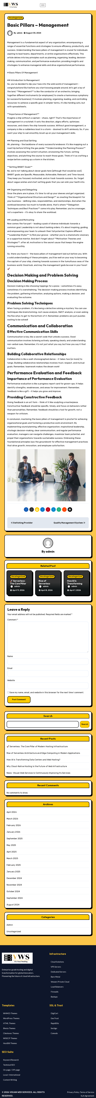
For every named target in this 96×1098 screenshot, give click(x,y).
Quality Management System (69, 523)
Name (10, 653)
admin (19, 33)
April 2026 (12, 809)
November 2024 (14, 882)
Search (48, 713)
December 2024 (14, 875)
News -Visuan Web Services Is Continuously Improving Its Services (38, 770)
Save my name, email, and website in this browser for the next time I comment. (47, 689)
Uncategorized (15, 18)
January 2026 (13, 829)
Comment (12, 617)
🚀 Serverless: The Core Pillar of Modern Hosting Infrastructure (37, 743)
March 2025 (12, 855)
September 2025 (15, 836)
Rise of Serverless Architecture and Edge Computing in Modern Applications (43, 750)
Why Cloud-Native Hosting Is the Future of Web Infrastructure (37, 763)
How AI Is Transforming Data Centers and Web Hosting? (33, 757)
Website (11, 677)
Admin (10, 922)
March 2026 (12, 816)
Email (9, 665)
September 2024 (15, 895)
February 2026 (14, 822)
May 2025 (11, 842)
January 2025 (13, 869)
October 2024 (13, 888)
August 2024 (13, 902)
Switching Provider (22, 523)
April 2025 (11, 849)
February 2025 (14, 862)
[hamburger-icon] (43, 5)
